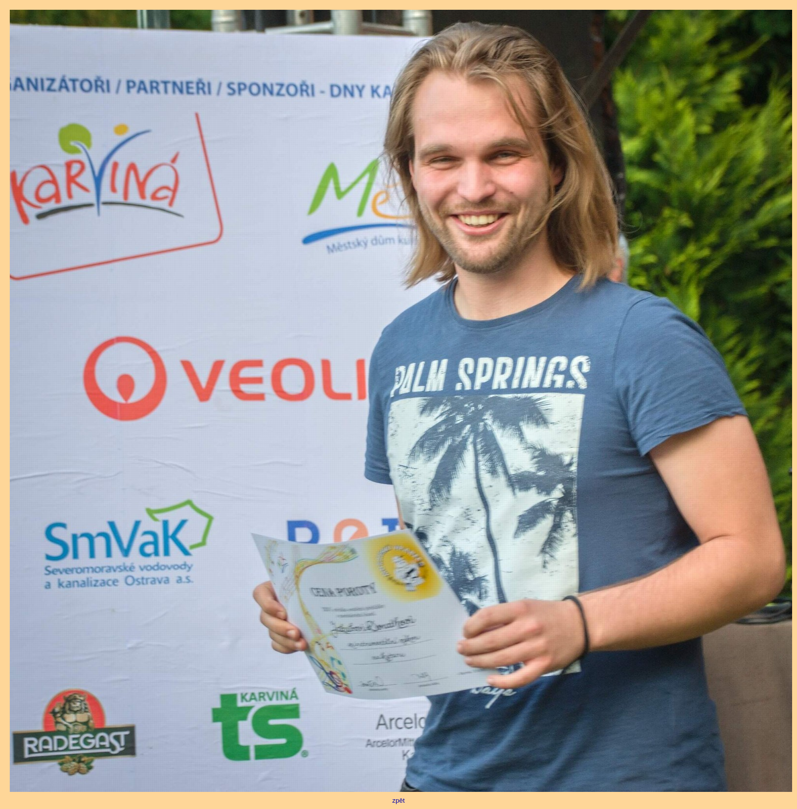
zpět (401, 797)
